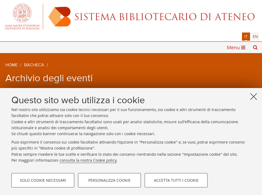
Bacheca (34, 65)
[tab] (246, 36)
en (255, 36)
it (246, 36)
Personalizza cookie (109, 180)
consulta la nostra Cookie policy (88, 160)
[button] (255, 47)
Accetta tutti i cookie (176, 180)
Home (11, 65)
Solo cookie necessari (43, 180)
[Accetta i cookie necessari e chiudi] (253, 96)
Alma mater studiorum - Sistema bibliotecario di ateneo (131, 16)
